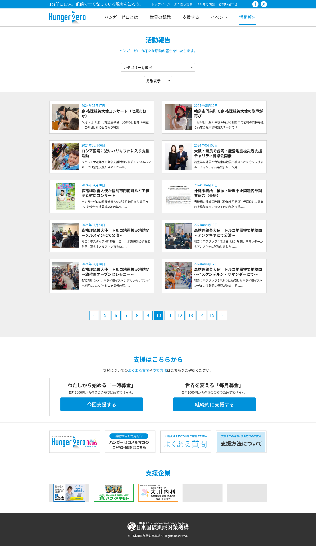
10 (158, 315)
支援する (190, 17)
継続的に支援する (214, 404)
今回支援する (101, 404)
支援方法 (160, 370)
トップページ (160, 4)
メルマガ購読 (205, 4)
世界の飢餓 (160, 17)
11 (169, 315)
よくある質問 (183, 4)
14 (201, 315)
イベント (219, 17)
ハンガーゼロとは (121, 17)
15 (211, 315)
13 (190, 315)
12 (179, 315)
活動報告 (247, 17)
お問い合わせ (228, 4)
